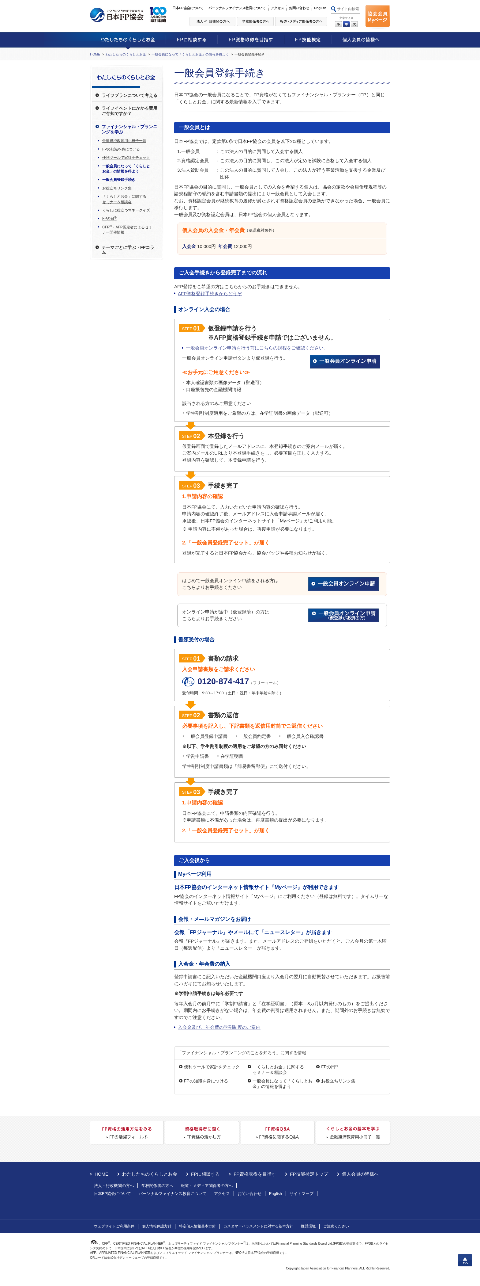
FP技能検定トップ (309, 1174)
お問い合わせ (299, 8)
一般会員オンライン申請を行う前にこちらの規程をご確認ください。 (257, 347)
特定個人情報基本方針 (197, 1226)
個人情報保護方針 (156, 1226)
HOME (95, 54)
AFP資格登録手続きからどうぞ (210, 293)
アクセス (277, 8)
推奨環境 (308, 1226)
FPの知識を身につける (206, 1080)
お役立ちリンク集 (338, 1080)
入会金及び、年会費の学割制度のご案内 (219, 1027)
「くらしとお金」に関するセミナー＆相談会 (278, 1069)
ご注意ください (336, 1226)
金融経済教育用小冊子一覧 (124, 141)
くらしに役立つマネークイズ (126, 210)
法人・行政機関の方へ (114, 1185)
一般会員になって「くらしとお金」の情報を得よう (190, 54)
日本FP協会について (188, 8)
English (320, 8)
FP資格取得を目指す (255, 1174)
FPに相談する (205, 1174)
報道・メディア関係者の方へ (207, 1185)
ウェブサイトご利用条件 (114, 1226)
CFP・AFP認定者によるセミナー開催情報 (127, 229)
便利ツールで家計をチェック (212, 1066)
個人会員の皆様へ (360, 1174)
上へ (465, 1260)
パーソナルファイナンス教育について (237, 8)
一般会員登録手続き (118, 179)
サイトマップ (301, 1193)
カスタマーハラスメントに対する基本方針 (258, 1226)
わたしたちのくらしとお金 (126, 54)
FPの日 (329, 1066)
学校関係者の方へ (157, 1185)
